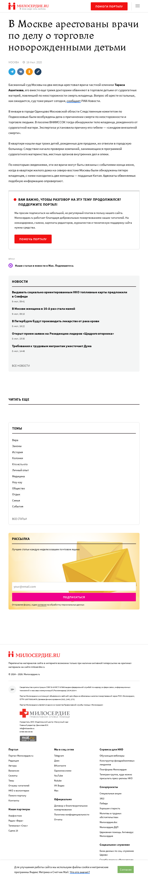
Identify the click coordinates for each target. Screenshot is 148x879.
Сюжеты (13, 775)
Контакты (13, 800)
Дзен (56, 760)
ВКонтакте (60, 765)
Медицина (18, 476)
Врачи (11, 258)
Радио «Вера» (15, 820)
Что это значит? (80, 872)
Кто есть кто (20, 464)
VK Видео (59, 785)
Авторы (12, 765)
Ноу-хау (17, 482)
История (17, 452)
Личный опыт (20, 470)
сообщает (74, 101)
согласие (42, 604)
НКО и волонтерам (18, 790)
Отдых (16, 494)
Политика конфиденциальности (71, 814)
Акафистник (15, 815)
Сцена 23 (13, 830)
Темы (11, 780)
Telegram (59, 755)
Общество (18, 488)
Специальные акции (110, 793)
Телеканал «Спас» (18, 825)
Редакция (13, 760)
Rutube (57, 780)
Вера (15, 440)
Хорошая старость (110, 808)
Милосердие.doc (108, 822)
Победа (104, 803)
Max (56, 790)
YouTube (58, 775)
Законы (17, 446)
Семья (16, 500)
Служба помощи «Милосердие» (117, 859)
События (17, 506)
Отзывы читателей (18, 785)
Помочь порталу (33, 239)
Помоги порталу (109, 6)
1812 (102, 798)
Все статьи (19, 519)
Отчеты (58, 819)
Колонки (17, 458)
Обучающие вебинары (112, 755)
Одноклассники (62, 770)
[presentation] (74, 586)
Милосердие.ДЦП (109, 827)
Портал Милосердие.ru (20, 755)
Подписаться (74, 597)
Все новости (21, 365)
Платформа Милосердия (113, 769)
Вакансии (13, 770)
